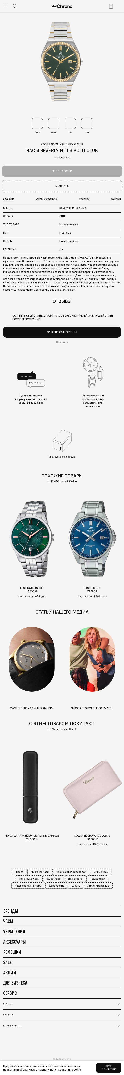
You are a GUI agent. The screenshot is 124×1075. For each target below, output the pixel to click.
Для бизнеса (15, 983)
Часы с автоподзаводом (71, 871)
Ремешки (12, 952)
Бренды (10, 911)
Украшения (14, 931)
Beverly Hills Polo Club (72, 208)
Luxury (76, 885)
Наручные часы (68, 224)
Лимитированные (98, 885)
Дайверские (56, 885)
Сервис (10, 993)
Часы (8, 921)
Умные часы (101, 871)
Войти (60, 342)
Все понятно (108, 1067)
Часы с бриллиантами (28, 885)
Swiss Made (53, 878)
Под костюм (97, 878)
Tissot (19, 871)
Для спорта (75, 878)
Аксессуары (14, 942)
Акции (9, 973)
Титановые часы (29, 878)
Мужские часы (40, 871)
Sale (7, 962)
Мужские (65, 232)
